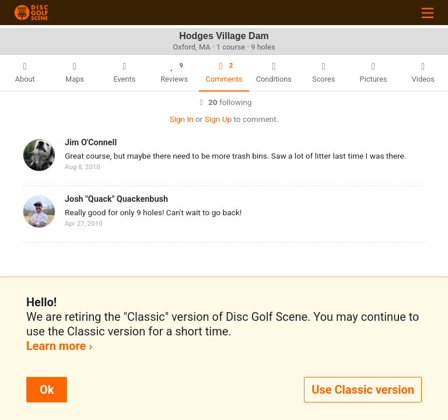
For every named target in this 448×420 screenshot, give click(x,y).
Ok (47, 390)
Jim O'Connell (91, 143)
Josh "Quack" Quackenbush (116, 199)
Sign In (182, 119)
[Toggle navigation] (427, 12)
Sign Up (218, 119)
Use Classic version (363, 390)
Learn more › (59, 346)
